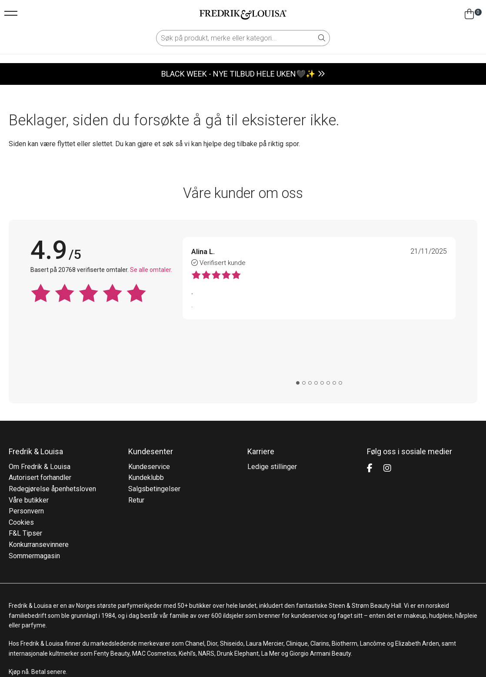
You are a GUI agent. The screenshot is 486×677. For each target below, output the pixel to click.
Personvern (26, 453)
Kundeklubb (146, 420)
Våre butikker (29, 442)
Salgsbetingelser (154, 430)
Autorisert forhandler (40, 420)
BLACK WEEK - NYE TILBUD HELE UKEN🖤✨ (238, 73)
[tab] (298, 325)
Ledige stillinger (272, 408)
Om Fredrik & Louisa (39, 408)
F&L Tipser (25, 475)
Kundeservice (149, 408)
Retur (136, 442)
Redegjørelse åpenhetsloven (52, 430)
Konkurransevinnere (39, 486)
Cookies (21, 464)
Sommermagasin (34, 497)
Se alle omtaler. (151, 269)
